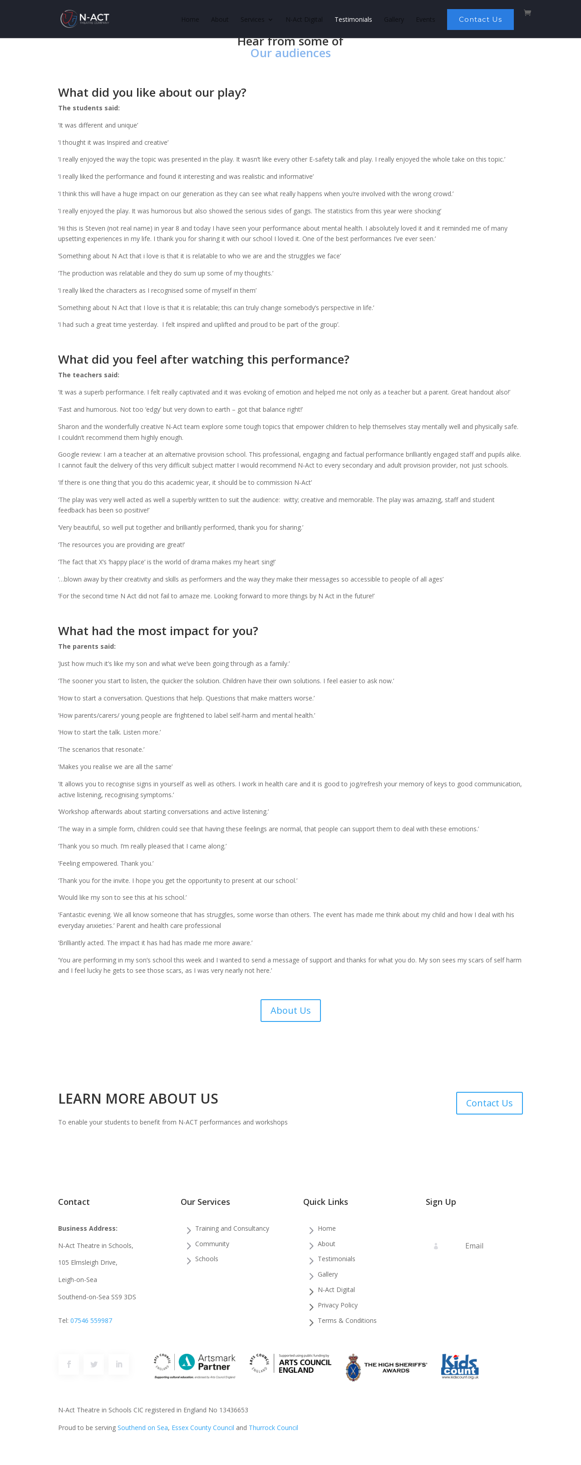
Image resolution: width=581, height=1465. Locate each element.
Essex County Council (203, 1427)
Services (253, 20)
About (220, 20)
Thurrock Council (273, 1427)
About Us (291, 1010)
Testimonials (353, 20)
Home (190, 20)
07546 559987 (91, 1320)
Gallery (394, 20)
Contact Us (480, 19)
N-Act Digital (304, 20)
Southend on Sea (143, 1427)
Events (425, 20)
